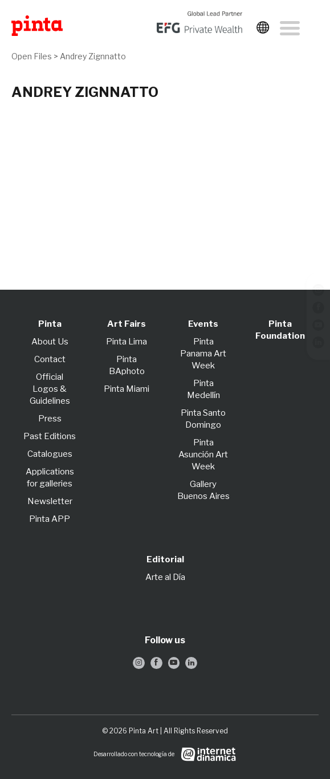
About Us (49, 341)
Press (50, 418)
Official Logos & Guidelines (50, 389)
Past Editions (49, 436)
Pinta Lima (126, 341)
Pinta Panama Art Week (203, 353)
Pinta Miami (126, 389)
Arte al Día (165, 577)
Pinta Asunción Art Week (203, 454)
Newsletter (49, 501)
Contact (50, 359)
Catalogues (49, 454)
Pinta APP (49, 519)
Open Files (32, 56)
